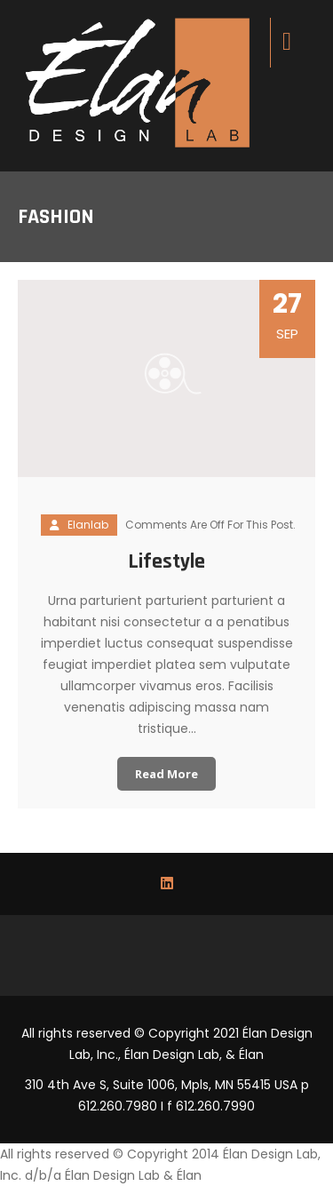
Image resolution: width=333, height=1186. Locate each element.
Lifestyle (166, 561)
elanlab (87, 524)
